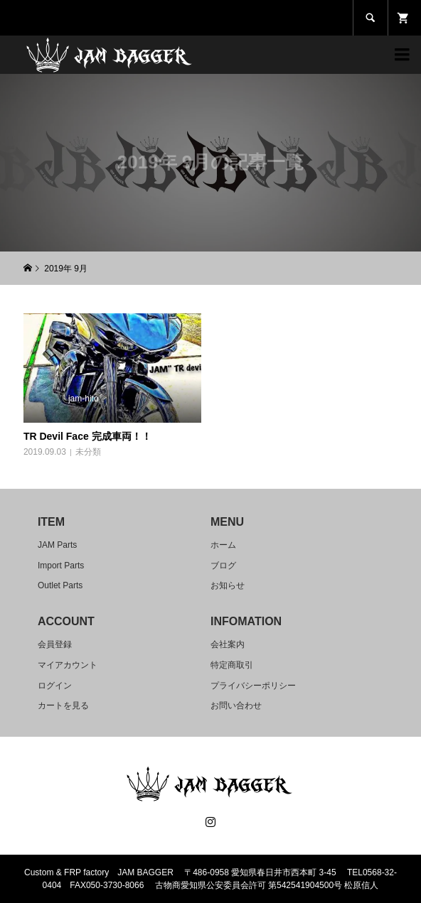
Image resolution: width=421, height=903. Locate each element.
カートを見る (63, 705)
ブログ (223, 566)
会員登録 (55, 644)
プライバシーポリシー (253, 686)
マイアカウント (67, 665)
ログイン (55, 686)
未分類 (88, 452)
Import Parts (61, 566)
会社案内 (227, 644)
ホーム (223, 545)
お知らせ (227, 585)
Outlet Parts (60, 585)
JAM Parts (57, 545)
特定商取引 (231, 665)
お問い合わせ (236, 705)
